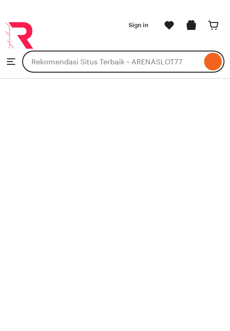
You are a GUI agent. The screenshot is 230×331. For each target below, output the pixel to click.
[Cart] (213, 25)
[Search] (213, 62)
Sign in (138, 25)
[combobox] (112, 62)
